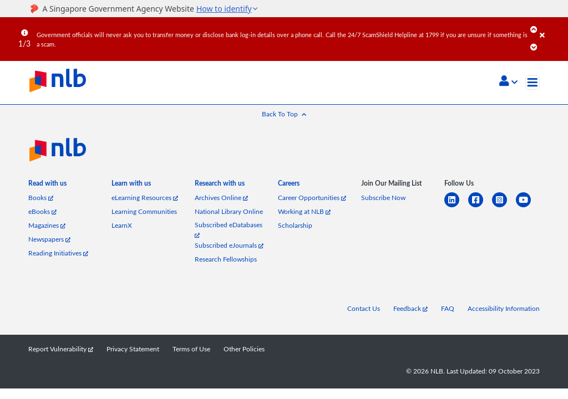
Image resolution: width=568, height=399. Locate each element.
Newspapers (49, 239)
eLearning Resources (144, 197)
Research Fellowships (226, 259)
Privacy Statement (132, 349)
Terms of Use (191, 349)
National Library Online (229, 211)
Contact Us (363, 308)
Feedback (410, 308)
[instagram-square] (504, 206)
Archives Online (221, 197)
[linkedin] (456, 206)
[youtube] (528, 206)
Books (40, 197)
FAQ (447, 308)
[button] (508, 82)
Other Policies (244, 349)
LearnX (121, 225)
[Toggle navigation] (532, 82)
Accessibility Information (504, 308)
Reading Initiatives (58, 253)
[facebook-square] (480, 206)
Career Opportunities (312, 197)
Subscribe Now (383, 197)
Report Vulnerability (60, 349)
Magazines (46, 225)
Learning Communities (144, 211)
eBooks (42, 211)
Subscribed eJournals (229, 245)
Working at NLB (304, 211)
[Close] (551, 27)
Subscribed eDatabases (228, 229)
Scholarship (295, 225)
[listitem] (47, 185)
